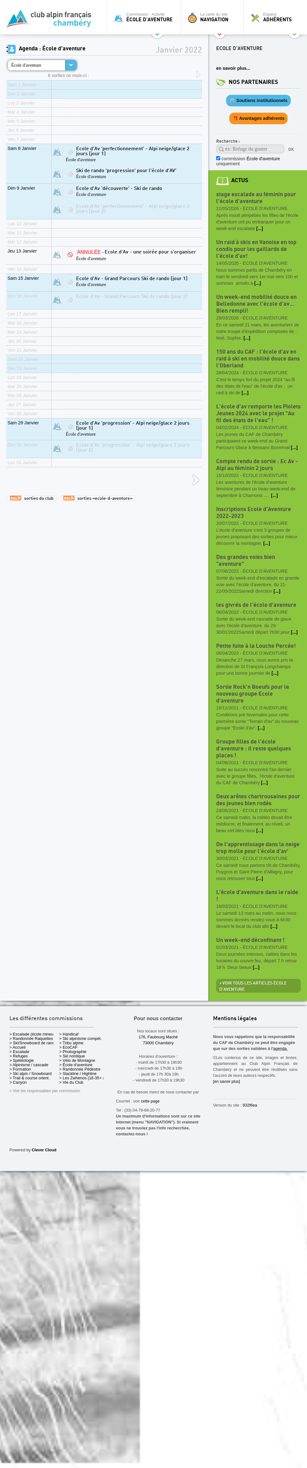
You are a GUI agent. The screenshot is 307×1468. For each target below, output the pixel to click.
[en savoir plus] (226, 1081)
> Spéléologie (21, 1060)
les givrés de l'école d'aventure (256, 605)
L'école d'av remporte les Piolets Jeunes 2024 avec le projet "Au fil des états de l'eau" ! (258, 413)
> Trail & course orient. (29, 1078)
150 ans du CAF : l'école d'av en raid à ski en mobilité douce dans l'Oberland (258, 359)
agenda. (280, 1048)
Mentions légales (235, 1018)
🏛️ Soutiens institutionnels (258, 100)
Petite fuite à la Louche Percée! (256, 646)
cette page (150, 1101)
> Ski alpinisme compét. (80, 1038)
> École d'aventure (75, 1064)
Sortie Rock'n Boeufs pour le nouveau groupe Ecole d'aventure (252, 694)
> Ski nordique (72, 1056)
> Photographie (72, 1051)
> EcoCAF (68, 1047)
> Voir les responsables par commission (44, 1090)
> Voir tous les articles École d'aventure (253, 986)
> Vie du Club (71, 1082)
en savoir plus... (233, 68)
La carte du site (213, 17)
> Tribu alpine (71, 1043)
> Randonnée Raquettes (31, 1038)
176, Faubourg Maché (158, 1037)
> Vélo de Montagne (77, 1060)
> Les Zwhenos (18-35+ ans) (85, 1078)
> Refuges (18, 1056)
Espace (277, 17)
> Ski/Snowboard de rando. (33, 1043)
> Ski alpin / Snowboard (30, 1073)
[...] (259, 228)
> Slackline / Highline (77, 1073)
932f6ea (250, 1105)
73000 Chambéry (158, 1043)
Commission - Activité (145, 17)
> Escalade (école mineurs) (33, 1034)
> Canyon (18, 1082)
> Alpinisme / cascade (28, 1064)
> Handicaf (69, 1034)
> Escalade (19, 1051)
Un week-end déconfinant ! (250, 940)
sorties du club (32, 498)
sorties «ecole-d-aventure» (98, 498)
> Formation (20, 1069)
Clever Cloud (44, 1150)
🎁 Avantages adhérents (258, 118)
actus (239, 180)
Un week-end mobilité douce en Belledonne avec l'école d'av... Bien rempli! (256, 304)
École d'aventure (26, 65)
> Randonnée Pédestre (80, 1069)
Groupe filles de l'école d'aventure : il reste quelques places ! (253, 749)
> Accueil (17, 1047)
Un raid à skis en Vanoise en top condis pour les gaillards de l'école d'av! (256, 249)
